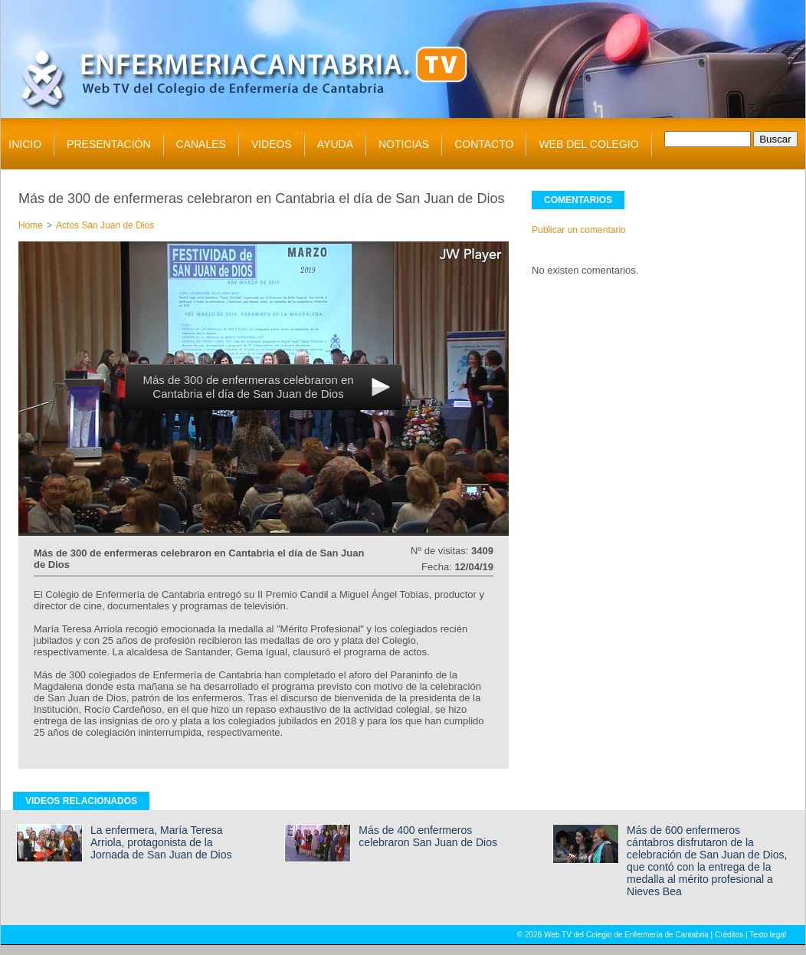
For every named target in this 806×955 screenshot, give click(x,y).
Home (30, 225)
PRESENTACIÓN (108, 144)
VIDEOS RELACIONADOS (81, 801)
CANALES (201, 144)
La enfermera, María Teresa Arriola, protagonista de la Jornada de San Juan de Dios (160, 842)
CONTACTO (483, 144)
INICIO (24, 144)
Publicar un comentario (579, 230)
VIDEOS (271, 144)
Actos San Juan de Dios (105, 225)
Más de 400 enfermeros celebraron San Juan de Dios (428, 836)
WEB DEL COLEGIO (588, 144)
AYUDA (335, 144)
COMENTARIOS (578, 200)
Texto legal (767, 934)
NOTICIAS (403, 144)
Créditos (729, 934)
